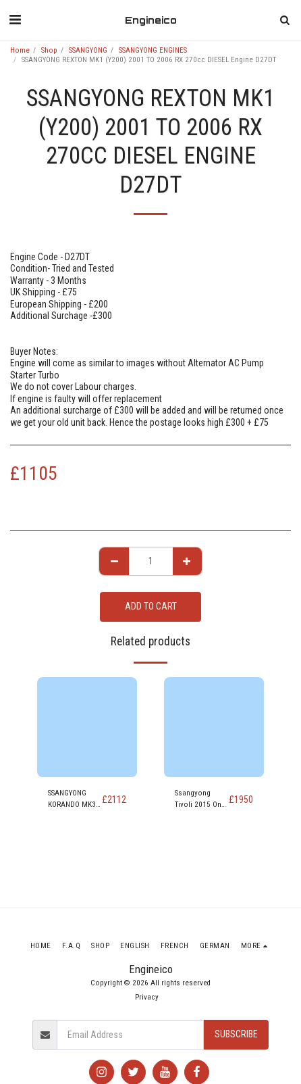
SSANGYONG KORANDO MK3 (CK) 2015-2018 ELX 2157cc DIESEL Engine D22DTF (73, 800)
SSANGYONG (88, 50)
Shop (49, 50)
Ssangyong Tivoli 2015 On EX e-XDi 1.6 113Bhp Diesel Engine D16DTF (199, 800)
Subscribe (236, 1034)
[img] (87, 727)
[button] (14, 19)
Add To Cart (151, 606)
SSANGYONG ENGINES (153, 50)
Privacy (147, 997)
